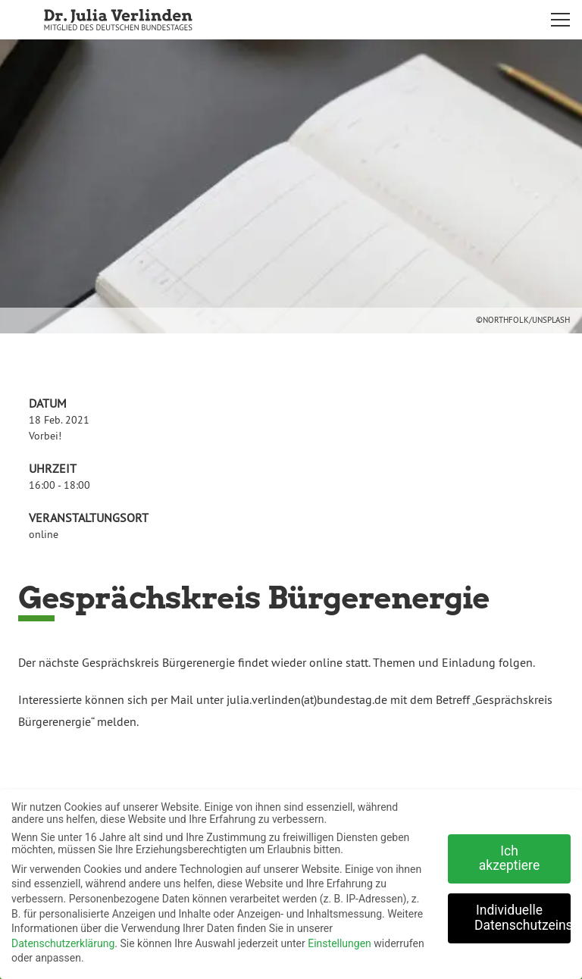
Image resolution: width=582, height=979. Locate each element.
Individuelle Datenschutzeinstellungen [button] (522, 912)
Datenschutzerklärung (62, 938)
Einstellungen (339, 938)
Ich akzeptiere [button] (509, 852)
